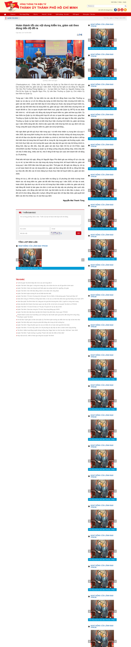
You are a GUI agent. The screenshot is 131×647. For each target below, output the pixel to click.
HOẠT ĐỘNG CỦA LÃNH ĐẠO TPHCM (32, 246)
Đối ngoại (76, 14)
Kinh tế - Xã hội (47, 14)
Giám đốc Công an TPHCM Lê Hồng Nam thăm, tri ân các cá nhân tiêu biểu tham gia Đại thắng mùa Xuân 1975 (50, 299)
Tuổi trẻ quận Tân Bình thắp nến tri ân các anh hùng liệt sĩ (34, 283)
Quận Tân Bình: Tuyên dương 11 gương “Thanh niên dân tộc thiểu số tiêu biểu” (40, 333)
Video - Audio (122, 2)
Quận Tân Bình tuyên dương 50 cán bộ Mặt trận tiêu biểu (34, 293)
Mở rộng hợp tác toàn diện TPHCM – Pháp (29, 268)
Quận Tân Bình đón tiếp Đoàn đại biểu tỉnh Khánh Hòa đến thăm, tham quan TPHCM (42, 312)
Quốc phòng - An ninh (62, 14)
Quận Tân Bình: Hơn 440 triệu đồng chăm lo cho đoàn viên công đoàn (38, 291)
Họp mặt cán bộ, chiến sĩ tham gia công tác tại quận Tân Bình (35, 335)
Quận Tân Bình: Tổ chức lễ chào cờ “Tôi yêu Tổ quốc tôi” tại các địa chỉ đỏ (39, 307)
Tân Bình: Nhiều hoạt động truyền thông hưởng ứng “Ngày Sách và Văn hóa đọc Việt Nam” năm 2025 (47, 330)
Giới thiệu (114, 2)
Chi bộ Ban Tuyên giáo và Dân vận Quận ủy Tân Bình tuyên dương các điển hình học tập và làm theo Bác (48, 319)
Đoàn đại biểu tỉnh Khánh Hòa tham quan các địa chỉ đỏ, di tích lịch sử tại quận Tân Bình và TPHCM (47, 304)
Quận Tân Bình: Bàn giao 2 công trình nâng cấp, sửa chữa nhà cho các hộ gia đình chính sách (45, 285)
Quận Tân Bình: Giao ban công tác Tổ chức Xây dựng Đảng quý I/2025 (38, 309)
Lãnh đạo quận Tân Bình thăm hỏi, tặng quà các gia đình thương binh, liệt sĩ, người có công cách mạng (47, 301)
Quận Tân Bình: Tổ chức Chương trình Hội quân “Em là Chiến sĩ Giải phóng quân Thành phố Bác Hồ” (47, 296)
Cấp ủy (35, 14)
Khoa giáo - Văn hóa (89, 14)
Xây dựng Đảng (24, 14)
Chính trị (12, 14)
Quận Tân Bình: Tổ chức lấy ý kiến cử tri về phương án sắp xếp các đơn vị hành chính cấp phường (46, 327)
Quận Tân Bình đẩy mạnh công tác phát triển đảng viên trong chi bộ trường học (40, 322)
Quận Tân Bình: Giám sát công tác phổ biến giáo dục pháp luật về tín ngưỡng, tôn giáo (43, 288)
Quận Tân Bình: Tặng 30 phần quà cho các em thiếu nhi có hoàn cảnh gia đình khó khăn (43, 325)
